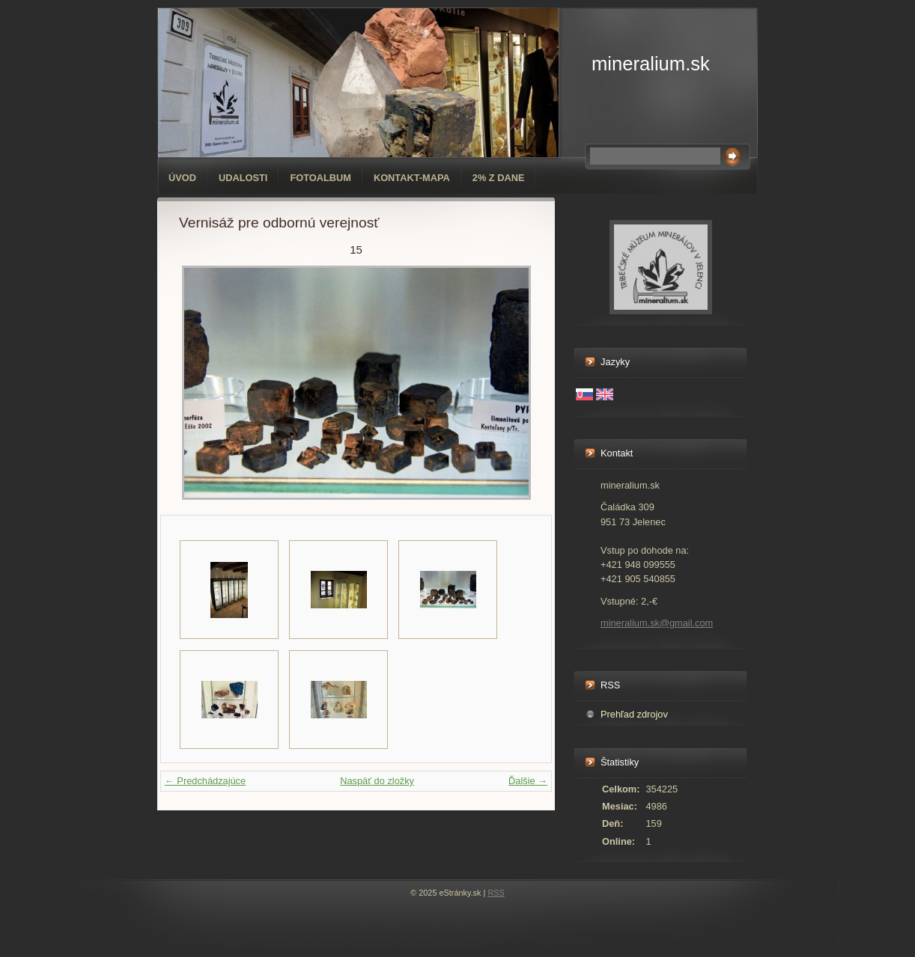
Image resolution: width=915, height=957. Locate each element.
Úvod (182, 177)
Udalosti (243, 177)
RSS (495, 892)
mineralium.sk (651, 63)
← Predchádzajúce (205, 780)
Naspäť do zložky (377, 780)
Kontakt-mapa (412, 177)
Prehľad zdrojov (634, 714)
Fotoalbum (320, 177)
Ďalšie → (527, 780)
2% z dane (498, 177)
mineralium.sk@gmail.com (657, 623)
